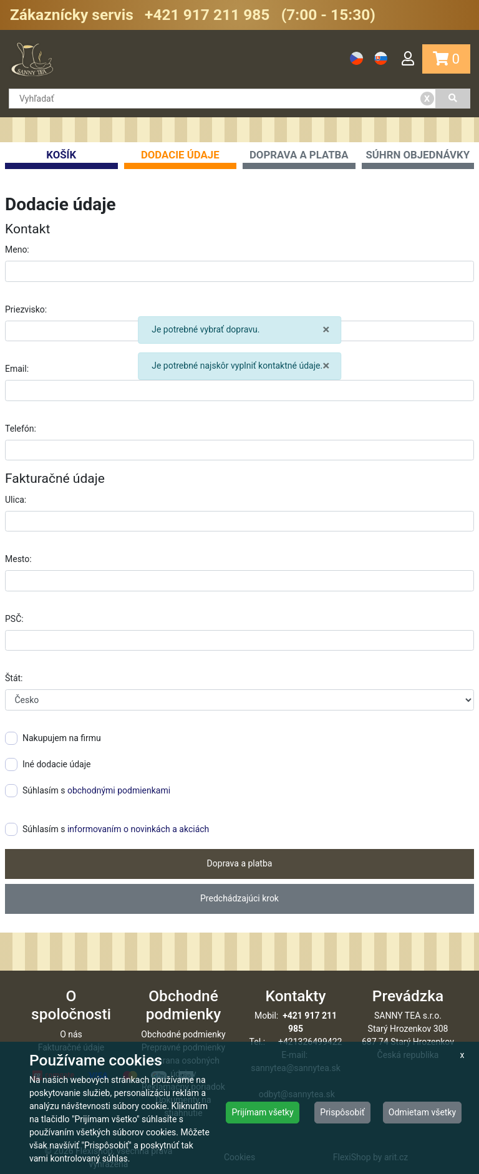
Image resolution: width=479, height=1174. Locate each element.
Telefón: (20, 429)
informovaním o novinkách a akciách (138, 829)
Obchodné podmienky (183, 1034)
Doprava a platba (299, 158)
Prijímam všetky (262, 1112)
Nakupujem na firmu (53, 738)
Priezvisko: (26, 309)
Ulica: (15, 500)
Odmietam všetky (422, 1112)
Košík (61, 158)
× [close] (325, 329)
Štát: (13, 678)
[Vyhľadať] (453, 99)
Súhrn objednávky (418, 158)
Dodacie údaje (180, 158)
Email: (17, 369)
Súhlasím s (87, 790)
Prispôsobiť (342, 1112)
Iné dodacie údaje (47, 764)
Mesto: (18, 559)
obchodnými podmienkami (118, 790)
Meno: (17, 250)
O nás (71, 1034)
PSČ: (14, 619)
